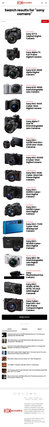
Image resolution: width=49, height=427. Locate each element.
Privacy (40, 399)
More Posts (24, 317)
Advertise (28, 399)
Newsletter (35, 399)
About (26, 398)
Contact (30, 398)
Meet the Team (38, 398)
